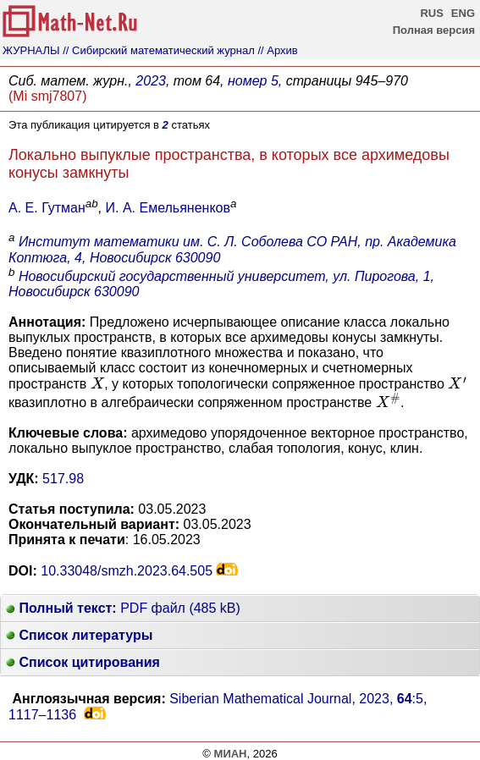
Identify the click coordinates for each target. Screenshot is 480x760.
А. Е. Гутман (47, 208)
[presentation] (97, 382)
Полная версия (434, 30)
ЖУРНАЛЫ (31, 50)
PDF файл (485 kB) (123, 608)
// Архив (277, 50)
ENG (463, 13)
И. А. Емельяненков (168, 208)
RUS (431, 13)
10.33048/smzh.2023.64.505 (126, 571)
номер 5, (255, 81)
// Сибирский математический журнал (159, 50)
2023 (150, 81)
